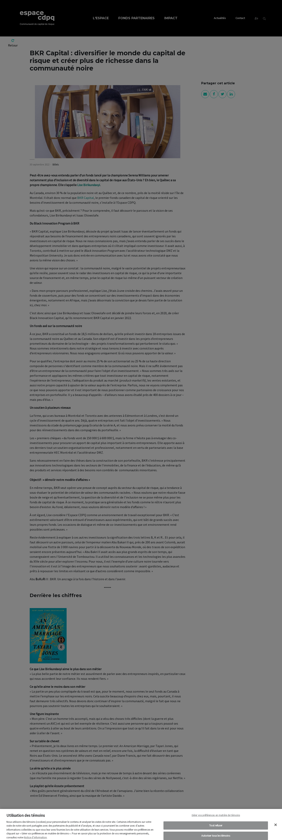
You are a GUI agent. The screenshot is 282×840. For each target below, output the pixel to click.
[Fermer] (275, 827)
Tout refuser (215, 828)
